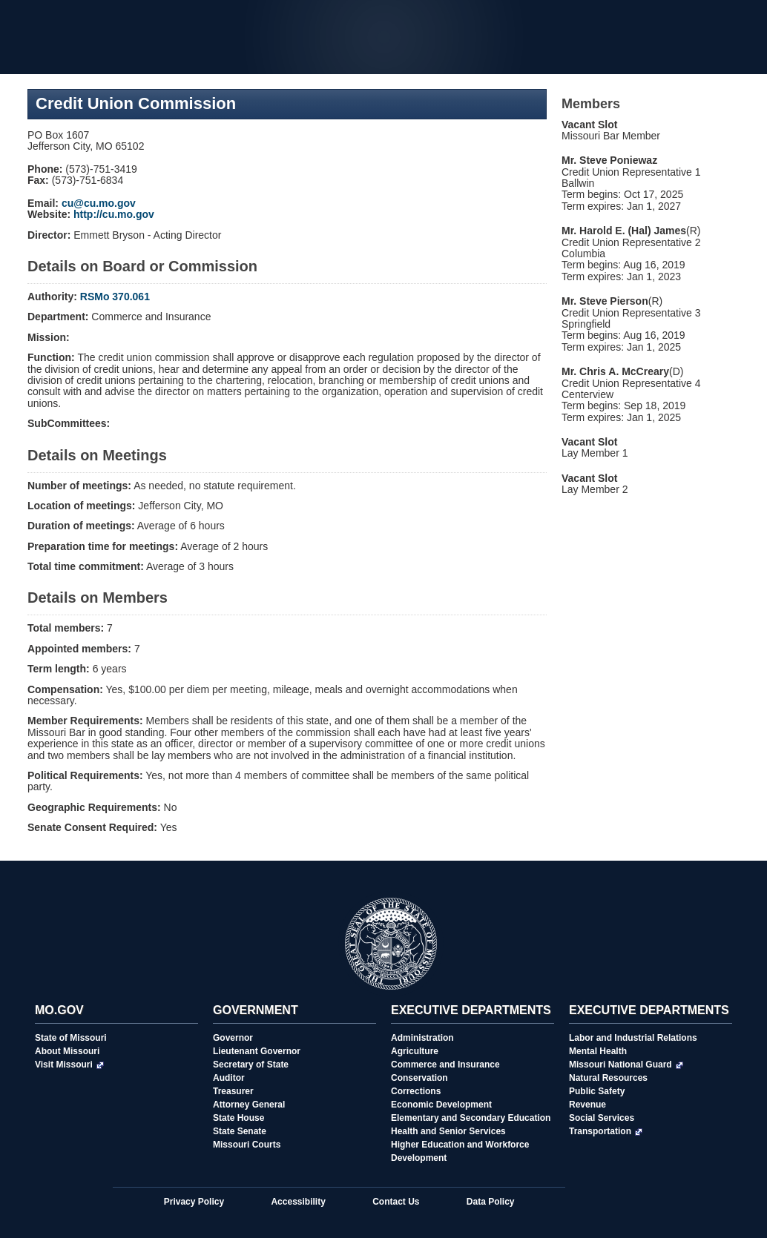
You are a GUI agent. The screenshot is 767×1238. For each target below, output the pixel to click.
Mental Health (598, 1051)
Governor (233, 1038)
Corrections (416, 1091)
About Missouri (67, 1051)
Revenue (587, 1104)
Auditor (229, 1078)
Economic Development (441, 1104)
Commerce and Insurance (445, 1064)
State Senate (239, 1131)
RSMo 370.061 (115, 296)
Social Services (601, 1118)
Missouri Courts (246, 1144)
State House (238, 1118)
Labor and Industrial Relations (633, 1038)
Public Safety (597, 1091)
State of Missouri (71, 1038)
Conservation (419, 1078)
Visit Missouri (69, 1064)
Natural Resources (608, 1078)
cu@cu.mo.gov (99, 203)
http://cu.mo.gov (113, 214)
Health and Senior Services (448, 1131)
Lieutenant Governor (256, 1051)
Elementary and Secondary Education (470, 1118)
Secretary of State (251, 1064)
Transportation (605, 1131)
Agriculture (414, 1051)
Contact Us (395, 1201)
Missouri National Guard (626, 1064)
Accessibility (298, 1201)
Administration (422, 1038)
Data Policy (491, 1201)
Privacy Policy (194, 1201)
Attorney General (249, 1104)
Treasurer (233, 1091)
